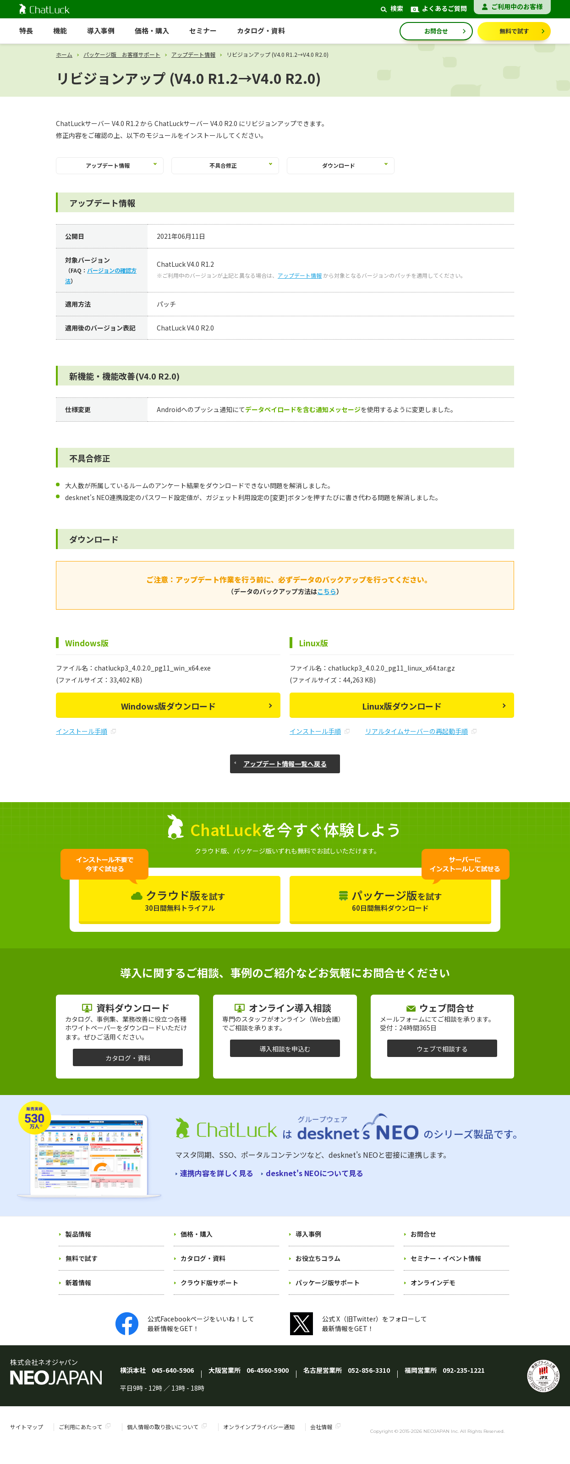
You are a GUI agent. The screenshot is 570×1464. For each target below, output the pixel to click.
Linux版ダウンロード (402, 714)
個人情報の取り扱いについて (162, 1435)
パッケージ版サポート (328, 1290)
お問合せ (436, 31)
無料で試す (514, 31)
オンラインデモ (433, 1290)
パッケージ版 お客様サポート (121, 54)
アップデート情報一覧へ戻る (285, 771)
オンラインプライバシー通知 (259, 1435)
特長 (26, 30)
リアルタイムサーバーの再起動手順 (421, 739)
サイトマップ (26, 1435)
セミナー (203, 30)
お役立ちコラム (318, 1266)
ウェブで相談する (442, 1057)
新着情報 (78, 1290)
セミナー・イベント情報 (446, 1266)
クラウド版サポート (209, 1290)
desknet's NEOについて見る (314, 1181)
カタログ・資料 (127, 1066)
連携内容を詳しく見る (216, 1181)
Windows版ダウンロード (168, 714)
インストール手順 (86, 739)
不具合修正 (225, 170)
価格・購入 (197, 1242)
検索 (390, 8)
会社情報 (321, 1435)
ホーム (64, 54)
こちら (326, 600)
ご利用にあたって (80, 1435)
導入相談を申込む (285, 1057)
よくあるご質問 (438, 8)
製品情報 (78, 1242)
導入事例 (101, 30)
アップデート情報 (193, 54)
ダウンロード (341, 170)
